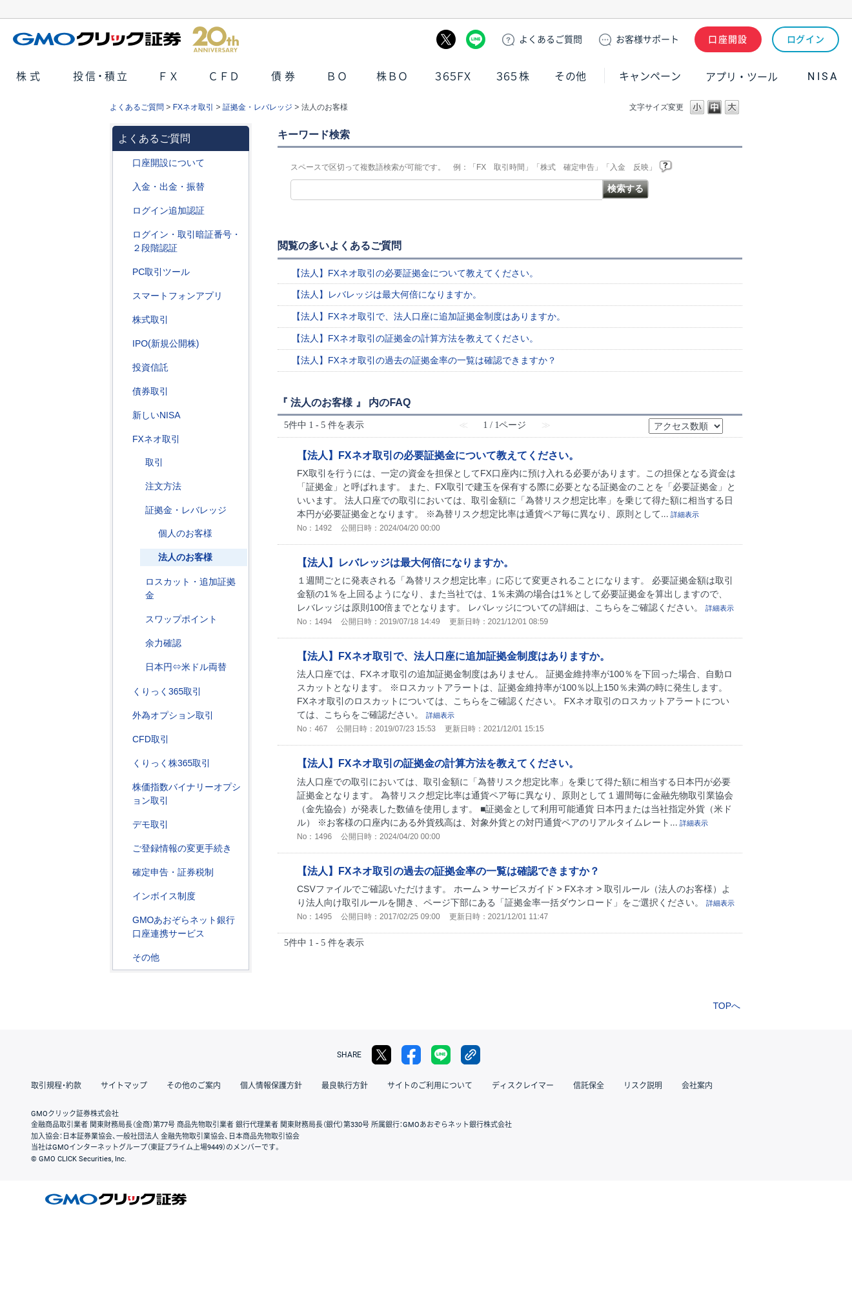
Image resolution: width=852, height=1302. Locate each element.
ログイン (806, 39)
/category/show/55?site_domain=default (123, 187)
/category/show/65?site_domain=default (123, 715)
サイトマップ (124, 1085)
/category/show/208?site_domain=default (123, 296)
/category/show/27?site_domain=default (136, 582)
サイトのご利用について (429, 1085)
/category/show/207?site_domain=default (123, 272)
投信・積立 (101, 76)
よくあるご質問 (137, 107)
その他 (570, 76)
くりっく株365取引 (171, 763)
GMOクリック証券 (126, 39)
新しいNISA (156, 415)
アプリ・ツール (741, 76)
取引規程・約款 (56, 1085)
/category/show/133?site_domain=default (123, 787)
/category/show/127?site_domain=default (123, 872)
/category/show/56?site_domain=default (123, 848)
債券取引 (150, 391)
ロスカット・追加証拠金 (190, 588)
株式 (29, 76)
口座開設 (728, 39)
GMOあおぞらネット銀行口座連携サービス (183, 927)
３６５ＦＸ (452, 76)
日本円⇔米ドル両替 (186, 667)
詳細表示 (685, 514)
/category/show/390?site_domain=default (123, 896)
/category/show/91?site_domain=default (123, 163)
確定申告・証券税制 (173, 872)
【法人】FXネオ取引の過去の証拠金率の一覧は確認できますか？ (424, 360)
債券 (284, 76)
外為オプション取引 (173, 715)
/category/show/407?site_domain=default (123, 763)
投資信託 (150, 367)
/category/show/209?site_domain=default (123, 824)
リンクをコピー (470, 1054)
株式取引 (150, 319)
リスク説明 (643, 1085)
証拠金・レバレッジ (257, 107)
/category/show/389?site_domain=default (123, 391)
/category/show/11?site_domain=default (123, 739)
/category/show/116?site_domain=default (123, 367)
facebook (411, 1054)
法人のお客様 (185, 557)
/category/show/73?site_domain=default (123, 344)
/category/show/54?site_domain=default (123, 234)
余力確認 (163, 643)
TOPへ (726, 1006)
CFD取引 (150, 739)
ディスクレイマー (523, 1085)
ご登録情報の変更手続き (182, 848)
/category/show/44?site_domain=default (123, 957)
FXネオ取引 (193, 107)
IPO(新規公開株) (165, 343)
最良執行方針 (344, 1085)
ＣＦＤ (224, 76)
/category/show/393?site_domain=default (123, 415)
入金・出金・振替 (168, 186)
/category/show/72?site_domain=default (123, 320)
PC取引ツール (161, 272)
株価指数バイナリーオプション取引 (186, 794)
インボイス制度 (164, 896)
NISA (822, 76)
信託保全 (588, 1085)
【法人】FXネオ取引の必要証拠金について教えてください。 (415, 273)
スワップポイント (181, 619)
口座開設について (168, 163)
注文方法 (163, 486)
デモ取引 (150, 824)
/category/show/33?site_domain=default (136, 510)
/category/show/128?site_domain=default (123, 920)
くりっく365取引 (166, 691)
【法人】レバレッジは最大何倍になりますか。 (387, 294)
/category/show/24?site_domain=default (123, 439)
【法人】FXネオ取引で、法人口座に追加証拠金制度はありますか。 (428, 316)
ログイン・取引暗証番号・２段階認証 (186, 241)
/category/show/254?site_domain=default (136, 486)
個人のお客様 (185, 533)
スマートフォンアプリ (177, 295)
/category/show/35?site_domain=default (123, 691)
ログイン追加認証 (168, 210)
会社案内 (697, 1085)
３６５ (513, 76)
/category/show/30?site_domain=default (136, 462)
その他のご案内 (194, 1085)
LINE (475, 39)
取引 (154, 462)
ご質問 (550, 39)
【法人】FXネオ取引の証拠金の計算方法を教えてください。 (415, 338)
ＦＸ (168, 76)
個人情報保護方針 (271, 1085)
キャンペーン (650, 76)
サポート (647, 39)
